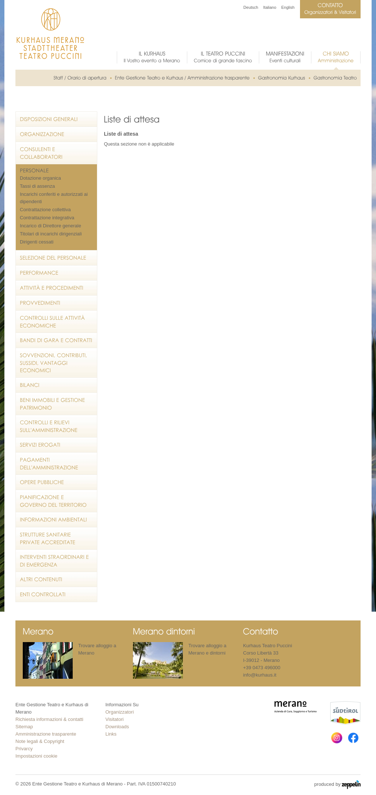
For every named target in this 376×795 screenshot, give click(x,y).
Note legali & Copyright (39, 741)
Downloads (117, 726)
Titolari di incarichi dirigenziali (51, 234)
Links (110, 734)
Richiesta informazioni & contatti (49, 719)
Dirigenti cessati (37, 242)
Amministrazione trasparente (45, 734)
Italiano (269, 7)
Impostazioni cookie (36, 756)
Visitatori (114, 719)
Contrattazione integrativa (47, 217)
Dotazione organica (40, 178)
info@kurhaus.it (259, 675)
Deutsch (250, 7)
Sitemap (24, 726)
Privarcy (24, 748)
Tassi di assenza (37, 186)
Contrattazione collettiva (45, 209)
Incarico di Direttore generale (50, 225)
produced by (337, 784)
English (287, 7)
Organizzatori (119, 712)
